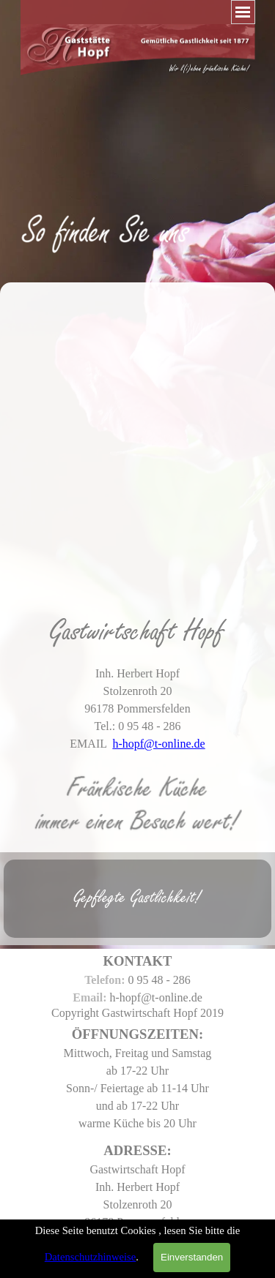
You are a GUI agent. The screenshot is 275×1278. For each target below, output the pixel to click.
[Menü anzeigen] (243, 12)
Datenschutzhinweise (90, 1257)
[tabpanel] (137, 208)
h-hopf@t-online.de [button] (158, 743)
